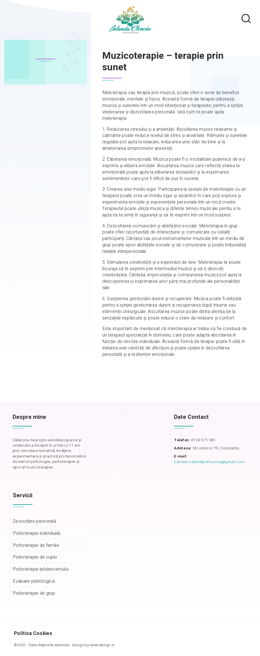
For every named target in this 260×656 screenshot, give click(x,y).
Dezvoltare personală (34, 521)
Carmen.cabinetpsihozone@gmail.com (209, 462)
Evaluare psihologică (34, 581)
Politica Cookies (33, 633)
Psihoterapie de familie (36, 545)
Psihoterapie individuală (36, 533)
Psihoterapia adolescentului (40, 569)
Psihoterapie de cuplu (35, 557)
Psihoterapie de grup (34, 593)
